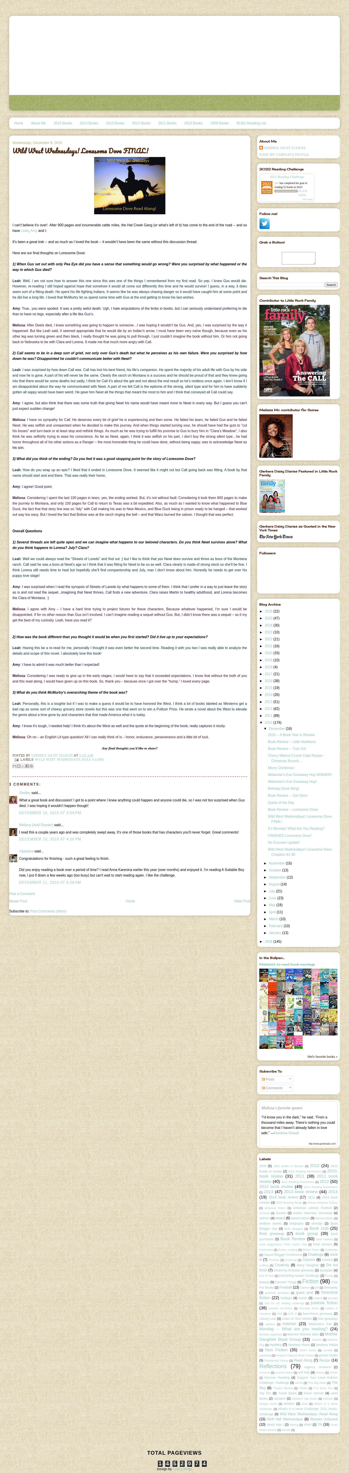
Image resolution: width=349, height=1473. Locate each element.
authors (264, 1218)
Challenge (315, 1254)
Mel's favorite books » (323, 1056)
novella (327, 1350)
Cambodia (331, 1249)
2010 (269, 722)
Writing (294, 1424)
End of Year (266, 1275)
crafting (263, 1265)
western (289, 1403)
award (280, 1218)
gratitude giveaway (277, 1292)
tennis (298, 1382)
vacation (280, 1398)
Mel (277, 183)
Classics (308, 1260)
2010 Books (193, 123)
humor (302, 1298)
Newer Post (18, 901)
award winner (300, 1218)
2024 (269, 625)
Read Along (303, 1360)
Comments (272, 1088)
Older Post (242, 901)
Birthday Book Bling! (283, 788)
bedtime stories (270, 1223)
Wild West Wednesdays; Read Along (69, 759)
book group (307, 1233)
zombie (286, 1430)
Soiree (334, 1372)
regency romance (317, 1367)
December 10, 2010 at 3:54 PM (50, 813)
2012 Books (141, 123)
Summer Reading (277, 1377)
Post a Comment (22, 894)
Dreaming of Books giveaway (294, 1270)
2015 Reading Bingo (289, 1202)
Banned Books (324, 1218)
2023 (269, 632)
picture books (328, 1355)
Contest (327, 1260)
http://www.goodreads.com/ (322, 1144)
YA (320, 1424)
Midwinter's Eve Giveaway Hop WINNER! (300, 775)
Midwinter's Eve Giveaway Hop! (292, 782)
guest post (304, 1292)
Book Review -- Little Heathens (292, 742)
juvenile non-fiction (280, 1308)
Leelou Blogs (182, 1469)
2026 (269, 611)
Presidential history (276, 1360)
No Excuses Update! (284, 842)
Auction (281, 1213)
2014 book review (283, 1197)
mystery (276, 1345)
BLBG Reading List (251, 123)
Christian (273, 1260)
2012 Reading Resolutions (321, 1187)
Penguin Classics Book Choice (295, 1355)
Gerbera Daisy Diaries (284, 148)
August (275, 884)
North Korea (308, 1350)
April (273, 912)
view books (307, 199)
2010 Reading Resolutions (305, 1171)
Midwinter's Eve (320, 1324)
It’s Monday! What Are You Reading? (296, 828)
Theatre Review (283, 1388)
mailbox (270, 1324)
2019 (269, 660)
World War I (275, 1424)
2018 (269, 667)
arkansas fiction (275, 1208)
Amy (33, 231)
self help (304, 1372)
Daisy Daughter (308, 1265)
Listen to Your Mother (297, 1318)
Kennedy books (309, 1308)
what (304, 1403)
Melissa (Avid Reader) (36, 825)
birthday (317, 1223)
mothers (317, 1339)
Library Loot (267, 1318)
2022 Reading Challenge (287, 177)
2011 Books (167, 123)
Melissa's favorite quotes (282, 1108)
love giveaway (328, 1318)
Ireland (318, 1298)
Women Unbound (324, 1419)
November (277, 863)
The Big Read (317, 1382)
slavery (320, 1372)
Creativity (282, 1265)
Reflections (273, 1366)
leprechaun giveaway (318, 1313)
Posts (268, 1079)
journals (333, 1298)
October (275, 870)
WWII (307, 1424)
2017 (269, 674)
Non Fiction (276, 1349)
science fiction (284, 1372)
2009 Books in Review (289, 1166)
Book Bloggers (293, 1228)
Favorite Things (286, 1282)
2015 (269, 688)
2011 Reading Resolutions (297, 1182)
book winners (322, 1244)
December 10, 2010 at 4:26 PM (50, 839)
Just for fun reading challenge (284, 1303)
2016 (269, 681)
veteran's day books (304, 1398)
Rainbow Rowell (286, 1133)
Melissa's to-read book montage (287, 964)
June (273, 898)
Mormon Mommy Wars (303, 1334)
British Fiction (311, 1249)
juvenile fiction (324, 1302)
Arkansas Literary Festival (312, 1208)
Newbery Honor (299, 1345)
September (278, 877)
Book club (318, 1228)
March (274, 919)
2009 (269, 941)
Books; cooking (287, 1249)
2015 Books (63, 123)
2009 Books (220, 123)
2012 (269, 709)
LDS (279, 1313)
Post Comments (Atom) (48, 911)
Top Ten (265, 1393)
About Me (38, 123)
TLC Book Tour (323, 1388)
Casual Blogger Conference (283, 1254)
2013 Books (115, 123)
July (272, 891)
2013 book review (301, 1191)
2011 (269, 716)
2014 (269, 695)
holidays (286, 1298)
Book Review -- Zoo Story (288, 795)
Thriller (303, 1388)
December (277, 728)
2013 (269, 702)
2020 (269, 653)
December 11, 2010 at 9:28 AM (50, 882)
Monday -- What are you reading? (293, 1329)
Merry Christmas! (281, 768)
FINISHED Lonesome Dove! (289, 836)
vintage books (268, 1403)
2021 (269, 646)
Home (18, 123)
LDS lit (292, 1313)
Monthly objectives (270, 1334)
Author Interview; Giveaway (312, 1213)
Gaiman (305, 1287)
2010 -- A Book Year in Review (291, 735)
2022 (269, 639)
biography (297, 1223)
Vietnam (328, 1398)
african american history (323, 1202)
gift (317, 1287)
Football (286, 1287)
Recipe (324, 1360)
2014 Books (89, 123)
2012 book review (276, 1186)
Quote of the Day (281, 803)
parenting (265, 1355)
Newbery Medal (327, 1345)
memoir (289, 1323)
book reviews (324, 1239)
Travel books (287, 1393)
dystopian (326, 1270)
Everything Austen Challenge (299, 1275)
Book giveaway (271, 1234)
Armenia (264, 1213)
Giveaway (331, 1287)
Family (329, 1275)
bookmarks (266, 1249)
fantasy (264, 1282)
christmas (291, 1260)
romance (264, 1372)
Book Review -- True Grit (287, 749)
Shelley (24, 793)
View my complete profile (284, 154)
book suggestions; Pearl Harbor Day (283, 1244)
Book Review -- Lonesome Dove (293, 809)
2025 (269, 618)
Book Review (292, 1238)
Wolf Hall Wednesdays (285, 1419)
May (272, 905)
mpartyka (26, 851)
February (276, 926)
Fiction (310, 1281)
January (275, 933)
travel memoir (314, 1393)
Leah (25, 231)
